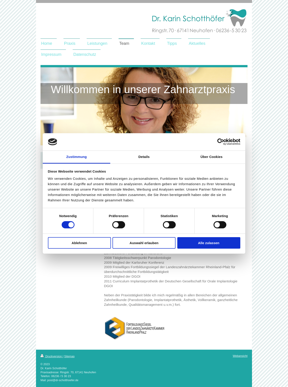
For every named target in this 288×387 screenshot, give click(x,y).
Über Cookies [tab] (211, 157)
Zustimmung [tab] (76, 157)
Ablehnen (79, 243)
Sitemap (69, 356)
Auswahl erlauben (144, 243)
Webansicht (240, 356)
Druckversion (51, 356)
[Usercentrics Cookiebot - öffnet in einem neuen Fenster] (220, 141)
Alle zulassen (208, 243)
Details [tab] (144, 157)
